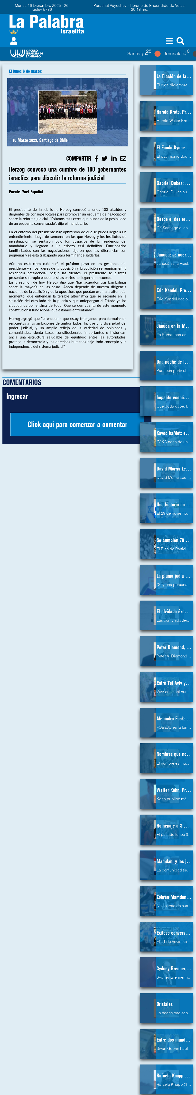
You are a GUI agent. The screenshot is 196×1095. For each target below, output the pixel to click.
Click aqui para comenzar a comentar (77, 424)
